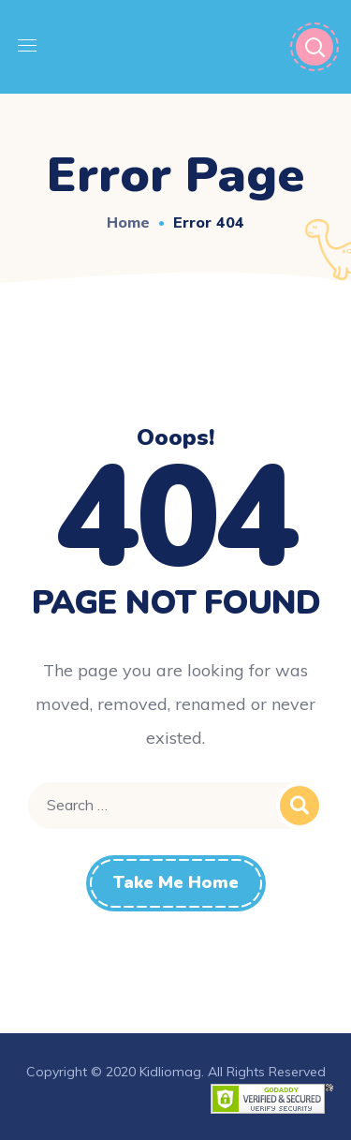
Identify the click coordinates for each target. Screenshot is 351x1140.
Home (128, 222)
